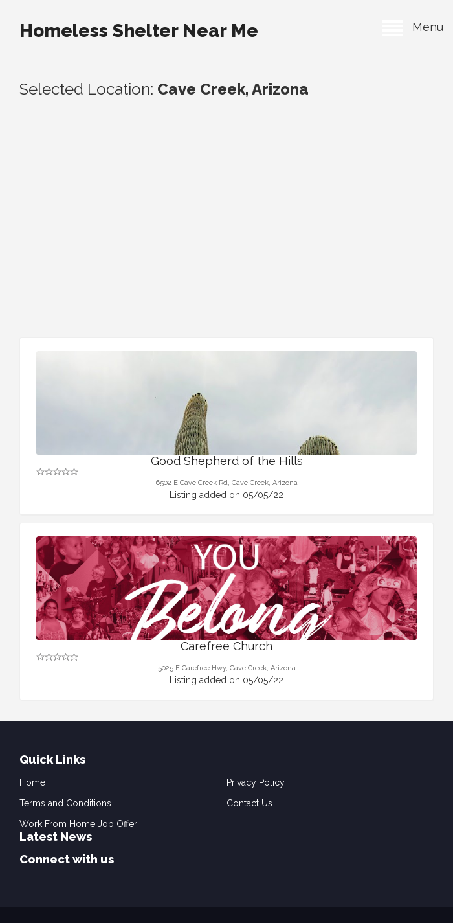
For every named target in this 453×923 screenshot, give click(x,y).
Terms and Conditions (65, 803)
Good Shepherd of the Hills (227, 461)
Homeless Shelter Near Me (138, 30)
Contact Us (249, 803)
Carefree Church (226, 646)
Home (32, 782)
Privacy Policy (255, 782)
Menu (412, 27)
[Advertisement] (226, 240)
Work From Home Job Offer (78, 824)
